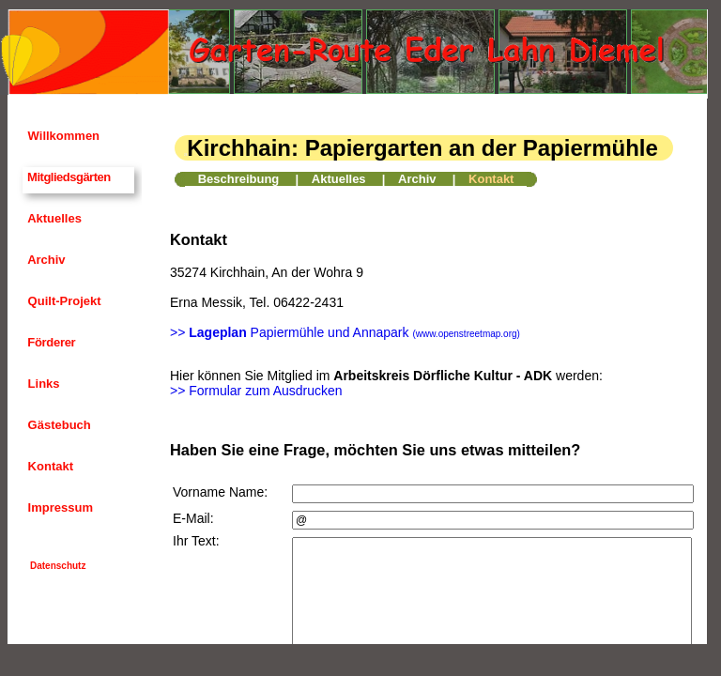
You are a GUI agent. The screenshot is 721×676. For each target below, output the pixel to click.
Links (42, 383)
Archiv (45, 260)
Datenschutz (57, 566)
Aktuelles (53, 218)
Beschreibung (239, 179)
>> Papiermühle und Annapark (289, 332)
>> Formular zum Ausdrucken (256, 390)
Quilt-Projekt (62, 301)
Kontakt (48, 466)
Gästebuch (57, 425)
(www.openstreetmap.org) (466, 334)
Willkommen (62, 136)
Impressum (58, 507)
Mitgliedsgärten (67, 177)
